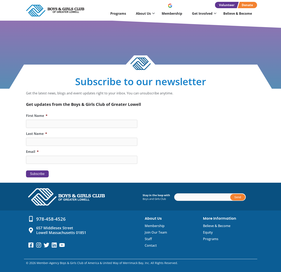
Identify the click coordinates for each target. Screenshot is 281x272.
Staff (148, 239)
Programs (118, 13)
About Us (143, 13)
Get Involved (202, 13)
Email (32, 152)
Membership (172, 13)
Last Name (36, 134)
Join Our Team (156, 232)
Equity (208, 232)
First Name (36, 116)
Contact (151, 245)
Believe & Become (237, 13)
